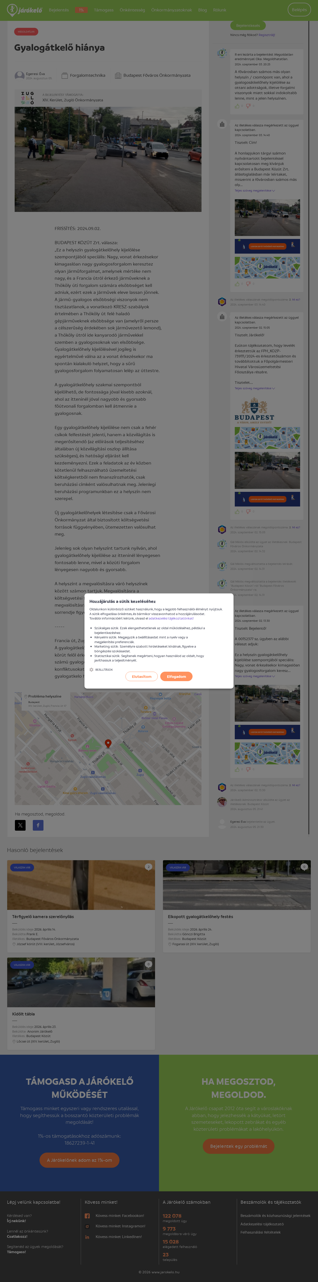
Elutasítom (142, 676)
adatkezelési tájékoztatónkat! (171, 618)
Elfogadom (176, 676)
